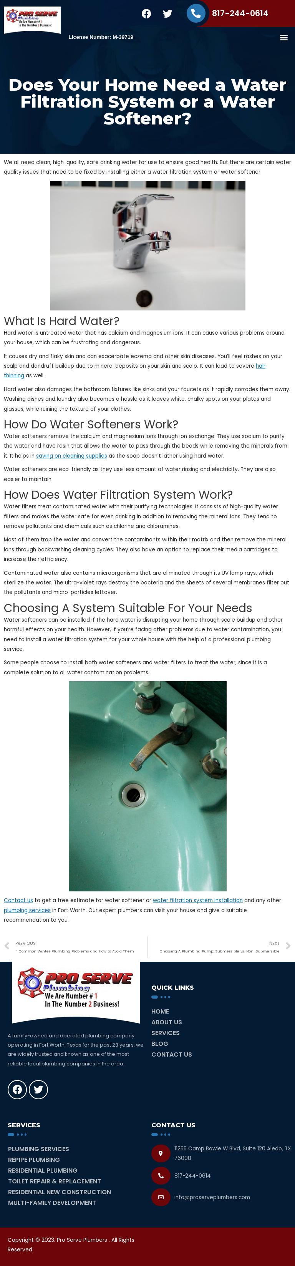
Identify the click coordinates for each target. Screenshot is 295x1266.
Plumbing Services (38, 1149)
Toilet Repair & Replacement (54, 1181)
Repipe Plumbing (34, 1159)
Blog (159, 1043)
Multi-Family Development (52, 1202)
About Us (166, 1022)
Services (165, 1033)
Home (160, 1011)
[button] (283, 37)
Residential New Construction (59, 1192)
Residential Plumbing (43, 1170)
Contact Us (171, 1054)
